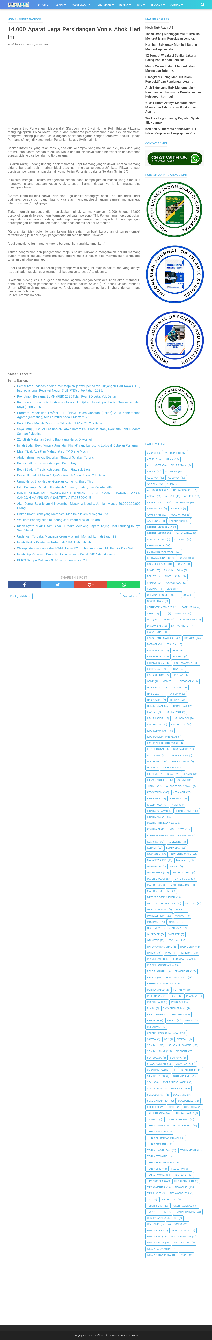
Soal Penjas (185, 1100)
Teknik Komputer (157, 1144)
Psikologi (177, 1002)
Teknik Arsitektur (177, 1119)
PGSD (174, 996)
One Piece (174, 934)
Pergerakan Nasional (160, 983)
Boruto (151, 576)
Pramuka (191, 996)
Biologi (182, 558)
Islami (59, 4)
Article (169, 496)
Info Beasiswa (155, 749)
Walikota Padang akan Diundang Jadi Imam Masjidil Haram (58, 520)
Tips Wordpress (179, 1193)
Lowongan (153, 854)
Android (152, 484)
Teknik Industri (156, 1131)
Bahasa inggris (156, 533)
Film (175, 650)
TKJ (149, 1199)
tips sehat (181, 1187)
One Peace (153, 934)
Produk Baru (155, 1002)
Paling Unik (187, 946)
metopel (190, 903)
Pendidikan (103, 4)
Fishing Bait (154, 669)
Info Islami (154, 755)
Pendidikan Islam (182, 959)
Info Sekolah (180, 755)
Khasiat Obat (155, 804)
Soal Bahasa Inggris (175, 1082)
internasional (180, 761)
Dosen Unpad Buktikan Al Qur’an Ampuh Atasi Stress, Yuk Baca (61, 476)
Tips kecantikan (184, 1181)
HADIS (150, 687)
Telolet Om (178, 1168)
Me (169, 891)
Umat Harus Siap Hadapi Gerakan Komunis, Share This (55, 481)
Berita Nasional (157, 558)
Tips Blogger (155, 1181)
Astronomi (182, 502)
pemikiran (186, 952)
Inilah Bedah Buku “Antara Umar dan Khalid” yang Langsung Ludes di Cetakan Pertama (77, 446)
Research (153, 1020)
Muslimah (153, 922)
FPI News (178, 675)
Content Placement (159, 607)
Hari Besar (153, 693)
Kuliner (152, 847)
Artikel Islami (155, 502)
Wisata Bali (154, 1236)
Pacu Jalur (175, 940)
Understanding (156, 1218)
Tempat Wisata (156, 1175)
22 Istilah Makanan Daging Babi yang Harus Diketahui (54, 440)
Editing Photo (179, 625)
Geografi (185, 681)
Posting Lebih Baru (20, 596)
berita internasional (160, 552)
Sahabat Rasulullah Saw (162, 1033)
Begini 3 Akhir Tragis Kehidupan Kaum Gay (46, 464)
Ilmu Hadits (154, 724)
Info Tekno (154, 761)
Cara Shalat (174, 582)
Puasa (151, 1008)
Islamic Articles (157, 780)
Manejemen (154, 866)
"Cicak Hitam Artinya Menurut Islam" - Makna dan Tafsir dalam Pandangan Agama (171, 107)
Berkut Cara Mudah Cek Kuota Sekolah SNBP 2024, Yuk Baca (59, 423)
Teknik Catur (155, 1125)
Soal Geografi (156, 1094)
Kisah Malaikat (156, 817)
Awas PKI (176, 508)
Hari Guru (175, 693)
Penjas (151, 977)
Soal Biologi (154, 1088)
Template (180, 1175)
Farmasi (152, 644)
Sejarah (152, 1045)
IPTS (149, 767)
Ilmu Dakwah (173, 712)
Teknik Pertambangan (160, 1162)
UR (175, 1218)
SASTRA (151, 1039)
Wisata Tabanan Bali (159, 1249)
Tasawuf (152, 1119)
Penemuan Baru (156, 971)
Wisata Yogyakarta (159, 1255)
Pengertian (182, 971)
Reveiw (171, 1020)
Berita (123, 4)
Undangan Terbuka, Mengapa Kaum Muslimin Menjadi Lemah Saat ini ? (66, 537)
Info (139, 4)
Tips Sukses (154, 1193)
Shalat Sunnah (156, 1063)
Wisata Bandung (181, 1236)
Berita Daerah (155, 545)
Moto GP (180, 915)
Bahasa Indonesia (158, 527)
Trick (165, 1211)
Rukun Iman (154, 1027)
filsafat (178, 656)
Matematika (154, 872)
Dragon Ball (155, 625)
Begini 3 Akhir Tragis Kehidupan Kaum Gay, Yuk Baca (54, 469)
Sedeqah (182, 1039)
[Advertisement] (74, 77)
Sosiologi (153, 1107)
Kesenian (175, 798)
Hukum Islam (155, 706)
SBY (166, 1039)
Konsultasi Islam (157, 835)
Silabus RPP (188, 1070)
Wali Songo (175, 1224)
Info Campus (180, 749)
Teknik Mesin (188, 1150)
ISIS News (152, 774)
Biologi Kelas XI (156, 564)
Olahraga (175, 928)
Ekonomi (189, 638)
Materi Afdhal (182, 872)
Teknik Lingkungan (159, 1150)
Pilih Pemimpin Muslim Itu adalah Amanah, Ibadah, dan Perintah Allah (65, 487)
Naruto (173, 922)
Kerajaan (179, 792)
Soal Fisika (177, 1088)
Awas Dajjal (155, 508)
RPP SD (189, 1020)
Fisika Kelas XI (155, 675)
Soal (150, 1082)
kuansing (153, 841)
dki (165, 613)
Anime (170, 484)
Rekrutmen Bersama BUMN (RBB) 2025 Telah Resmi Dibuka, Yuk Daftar (67, 397)
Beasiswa (179, 539)
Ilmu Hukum (178, 724)
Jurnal (175, 4)
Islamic (187, 774)
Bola (180, 570)
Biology (181, 564)
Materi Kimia (182, 878)
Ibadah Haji (180, 706)
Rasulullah (80, 4)
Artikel (188, 496)
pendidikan (154, 959)
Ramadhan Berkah (174, 1008)
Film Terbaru (155, 656)
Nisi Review (154, 928)
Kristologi (184, 835)
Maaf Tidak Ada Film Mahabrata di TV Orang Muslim (53, 452)
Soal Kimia (179, 1094)
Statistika (190, 1107)
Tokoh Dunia (168, 1199)
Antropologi (155, 490)
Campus (152, 582)
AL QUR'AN (171, 471)
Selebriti (181, 1051)
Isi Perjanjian (170, 767)
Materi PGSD (154, 885)
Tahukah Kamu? (184, 1113)
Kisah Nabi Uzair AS (159, 27)
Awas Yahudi (178, 514)
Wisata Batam (155, 1242)
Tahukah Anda (156, 1113)
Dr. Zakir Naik (186, 619)
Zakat (184, 1255)
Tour (150, 1211)
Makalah (181, 860)
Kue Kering (175, 841)
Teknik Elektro (182, 1125)
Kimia (175, 804)
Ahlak (169, 459)
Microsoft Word (157, 909)
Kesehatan (153, 798)
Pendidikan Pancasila (160, 965)
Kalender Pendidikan (178, 786)
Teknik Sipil (154, 1168)
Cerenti (171, 588)
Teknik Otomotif (157, 1156)
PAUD (168, 952)
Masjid (174, 866)
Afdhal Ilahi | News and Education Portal (117, 1335)
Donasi (166, 619)
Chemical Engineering (160, 595)
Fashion (171, 644)
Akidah (151, 471)
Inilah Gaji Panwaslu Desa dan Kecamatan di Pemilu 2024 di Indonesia (66, 554)
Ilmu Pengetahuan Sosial (162, 743)
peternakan (154, 996)
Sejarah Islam (156, 1051)
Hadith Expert (172, 687)
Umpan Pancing (185, 1211)
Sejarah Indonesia (179, 1045)
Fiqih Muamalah (184, 663)
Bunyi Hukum (172, 576)
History (175, 699)
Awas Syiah (154, 514)
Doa (149, 619)
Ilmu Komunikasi (157, 730)
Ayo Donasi (154, 521)
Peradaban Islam (176, 977)
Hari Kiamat (154, 699)
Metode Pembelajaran (161, 897)
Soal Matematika (157, 1100)
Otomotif (153, 940)
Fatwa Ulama (155, 650)
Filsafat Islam (156, 663)
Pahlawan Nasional (159, 946)
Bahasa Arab (177, 521)
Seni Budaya (154, 1057)
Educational (155, 632)
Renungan (178, 1014)
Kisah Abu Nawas (157, 811)
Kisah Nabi (153, 829)
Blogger (156, 4)
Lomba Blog (173, 847)
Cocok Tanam (155, 601)
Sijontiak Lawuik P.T (159, 1070)
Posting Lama (130, 596)
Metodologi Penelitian (161, 903)
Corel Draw (189, 607)
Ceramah (152, 588)
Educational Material (160, 638)
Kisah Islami (183, 811)
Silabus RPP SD (156, 1076)
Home (43, 4)
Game (150, 681)
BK (165, 570)
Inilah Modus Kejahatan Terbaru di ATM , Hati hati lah (54, 542)
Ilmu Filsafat (155, 718)
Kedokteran (154, 792)
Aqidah (151, 496)
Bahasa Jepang (156, 539)
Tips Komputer (156, 1187)
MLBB (179, 909)
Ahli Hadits (154, 465)
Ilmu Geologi (181, 718)
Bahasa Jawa (184, 533)
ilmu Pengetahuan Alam (162, 736)
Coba (186, 595)
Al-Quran (173, 477)
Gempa (167, 681)
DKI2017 (179, 613)
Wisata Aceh (154, 1230)
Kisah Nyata (177, 829)
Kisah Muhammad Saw (160, 823)
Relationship (155, 1014)
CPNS (150, 613)
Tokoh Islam (154, 1205)
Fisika (174, 669)
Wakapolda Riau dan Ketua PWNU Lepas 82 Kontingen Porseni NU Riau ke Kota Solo (76, 549)
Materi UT (153, 891)
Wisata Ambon (180, 1230)
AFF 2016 (152, 459)
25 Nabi (151, 453)
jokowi (181, 780)
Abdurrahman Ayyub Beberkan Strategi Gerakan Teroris (55, 458)
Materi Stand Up (181, 885)
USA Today (153, 1224)
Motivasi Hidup (156, 915)
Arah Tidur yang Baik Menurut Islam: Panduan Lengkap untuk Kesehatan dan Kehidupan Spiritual (173, 92)
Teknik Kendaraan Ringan (163, 1138)
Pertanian (179, 989)
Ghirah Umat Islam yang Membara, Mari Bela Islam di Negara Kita (62, 514)
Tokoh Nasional (182, 1205)
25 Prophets (173, 453)
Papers (151, 952)
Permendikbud (156, 989)
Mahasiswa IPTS (157, 860)
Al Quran (152, 477)
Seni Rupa (176, 1057)
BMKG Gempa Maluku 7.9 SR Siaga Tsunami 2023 (52, 560)
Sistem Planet (182, 1076)
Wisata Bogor (181, 1242)
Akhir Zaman (178, 465)
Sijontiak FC (183, 1063)
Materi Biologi (156, 878)
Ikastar (152, 712)
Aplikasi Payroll (183, 490)
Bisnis (150, 570)
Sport (172, 1107)
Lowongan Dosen (180, 854)
